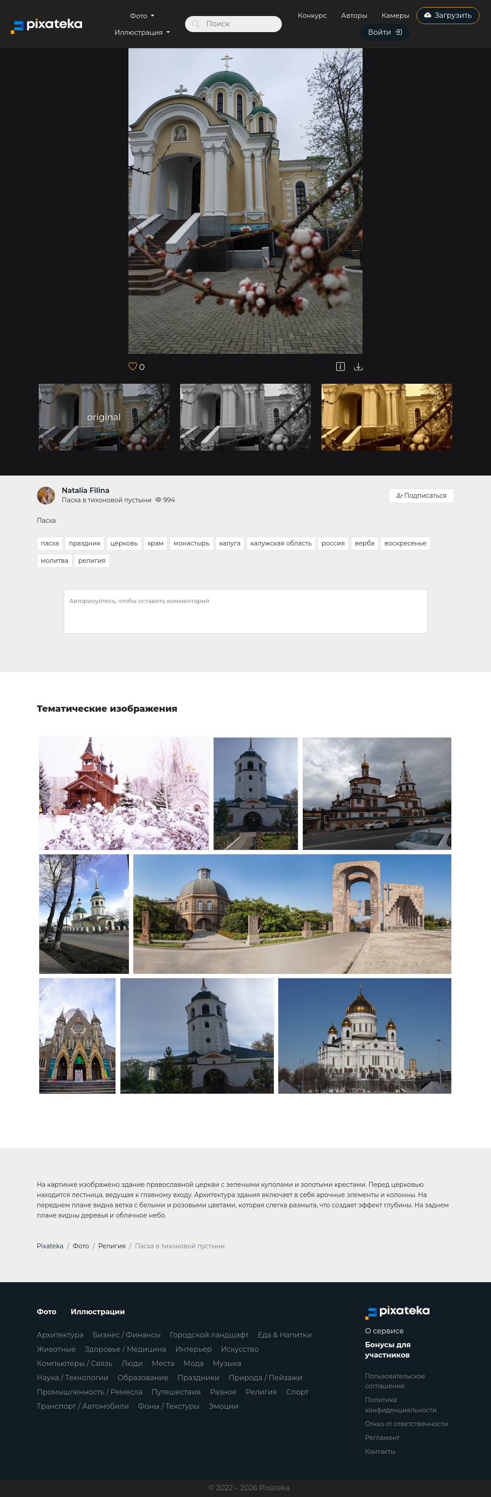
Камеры (395, 15)
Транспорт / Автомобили (83, 1406)
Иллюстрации (98, 1312)
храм (156, 543)
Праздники (198, 1378)
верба (365, 543)
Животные (56, 1349)
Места (163, 1363)
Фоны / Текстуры (168, 1406)
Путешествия (176, 1392)
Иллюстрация (140, 32)
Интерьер (193, 1349)
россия (333, 543)
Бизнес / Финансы (127, 1335)
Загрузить (448, 15)
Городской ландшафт (209, 1335)
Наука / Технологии (73, 1378)
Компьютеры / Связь (75, 1363)
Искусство (240, 1349)
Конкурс (312, 15)
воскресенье (405, 543)
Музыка (227, 1363)
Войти (385, 32)
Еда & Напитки (285, 1335)
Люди (132, 1363)
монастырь (191, 543)
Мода (194, 1363)
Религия (261, 1392)
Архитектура (60, 1335)
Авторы (354, 15)
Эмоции (224, 1406)
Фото (139, 16)
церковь (124, 543)
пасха (50, 543)
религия (91, 561)
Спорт (297, 1392)
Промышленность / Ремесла (90, 1392)
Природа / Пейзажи (266, 1378)
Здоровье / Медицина (125, 1349)
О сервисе (384, 1331)
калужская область (281, 543)
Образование (143, 1378)
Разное (223, 1392)
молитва (55, 561)
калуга (230, 543)
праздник (84, 543)
